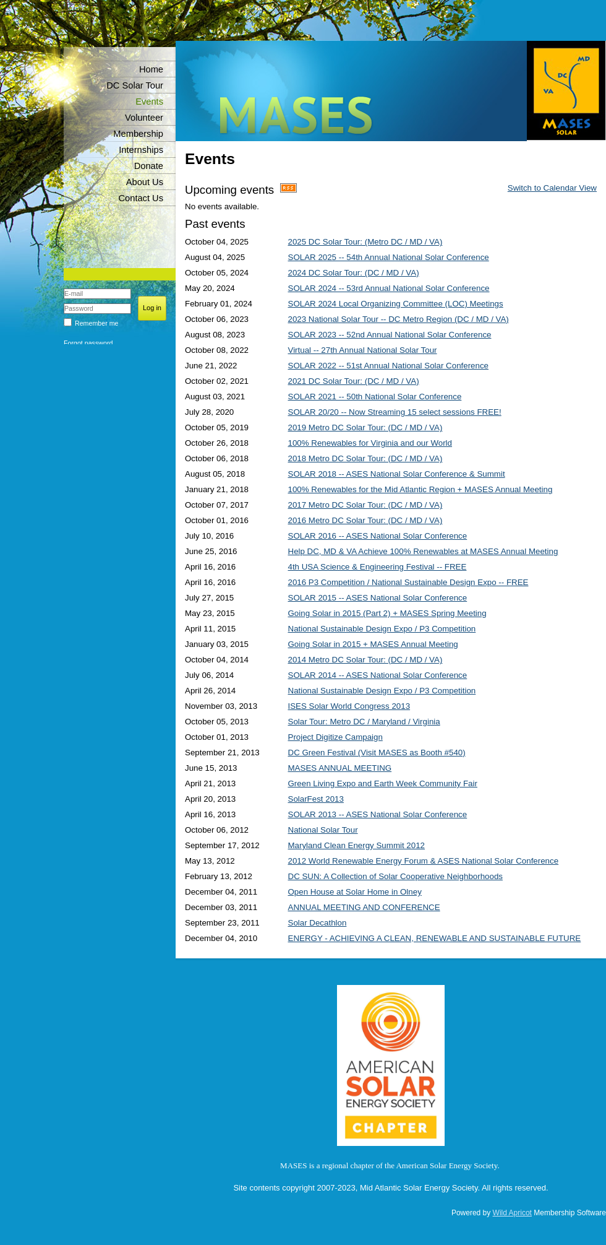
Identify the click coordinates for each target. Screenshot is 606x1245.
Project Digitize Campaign (335, 737)
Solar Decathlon (317, 922)
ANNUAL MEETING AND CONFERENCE (364, 907)
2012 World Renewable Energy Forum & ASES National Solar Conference (423, 860)
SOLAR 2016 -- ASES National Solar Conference (377, 535)
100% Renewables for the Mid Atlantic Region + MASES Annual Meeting (420, 489)
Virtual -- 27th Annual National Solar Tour (362, 350)
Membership (138, 134)
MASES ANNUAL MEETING (340, 768)
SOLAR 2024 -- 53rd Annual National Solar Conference (389, 288)
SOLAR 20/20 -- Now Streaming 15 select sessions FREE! (394, 412)
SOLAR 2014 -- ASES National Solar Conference (377, 675)
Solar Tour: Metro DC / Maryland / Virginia (364, 721)
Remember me (96, 323)
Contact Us (141, 198)
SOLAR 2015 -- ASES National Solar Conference (377, 597)
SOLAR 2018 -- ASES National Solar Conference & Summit (396, 474)
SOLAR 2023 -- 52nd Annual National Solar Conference (390, 334)
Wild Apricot (512, 1212)
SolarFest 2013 (316, 799)
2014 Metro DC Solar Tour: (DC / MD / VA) (365, 659)
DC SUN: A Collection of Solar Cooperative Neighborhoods (395, 876)
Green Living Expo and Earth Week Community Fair (382, 783)
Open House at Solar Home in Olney (355, 891)
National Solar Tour (323, 830)
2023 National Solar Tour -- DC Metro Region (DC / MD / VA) (398, 319)
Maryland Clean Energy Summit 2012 (356, 845)
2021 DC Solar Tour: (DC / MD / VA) (353, 381)
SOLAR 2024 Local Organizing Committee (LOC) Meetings (395, 303)
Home (151, 69)
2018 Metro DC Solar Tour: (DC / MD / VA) (365, 458)
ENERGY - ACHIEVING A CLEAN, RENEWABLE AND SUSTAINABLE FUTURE (434, 938)
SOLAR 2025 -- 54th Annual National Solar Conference (388, 257)
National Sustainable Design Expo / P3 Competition (382, 628)
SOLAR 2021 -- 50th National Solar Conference (375, 396)
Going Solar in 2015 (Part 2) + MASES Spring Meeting (387, 613)
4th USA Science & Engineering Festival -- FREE (377, 566)
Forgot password (88, 343)
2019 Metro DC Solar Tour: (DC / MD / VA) (365, 427)
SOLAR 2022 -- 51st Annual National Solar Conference (388, 365)
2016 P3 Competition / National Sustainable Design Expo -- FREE (408, 582)
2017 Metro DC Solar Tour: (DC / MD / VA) (365, 505)
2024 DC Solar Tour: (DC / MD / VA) (353, 272)
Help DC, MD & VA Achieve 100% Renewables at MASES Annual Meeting (423, 551)
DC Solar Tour (134, 85)
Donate (148, 166)
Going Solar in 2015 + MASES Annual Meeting (373, 644)
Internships (141, 150)
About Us (144, 182)
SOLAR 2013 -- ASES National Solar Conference (377, 814)
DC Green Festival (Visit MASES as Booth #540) (377, 752)
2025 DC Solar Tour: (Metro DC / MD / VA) (365, 241)
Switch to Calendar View (552, 188)
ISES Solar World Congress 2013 (349, 706)
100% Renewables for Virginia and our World (370, 443)
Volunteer (144, 118)
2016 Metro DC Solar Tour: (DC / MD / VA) (365, 520)
